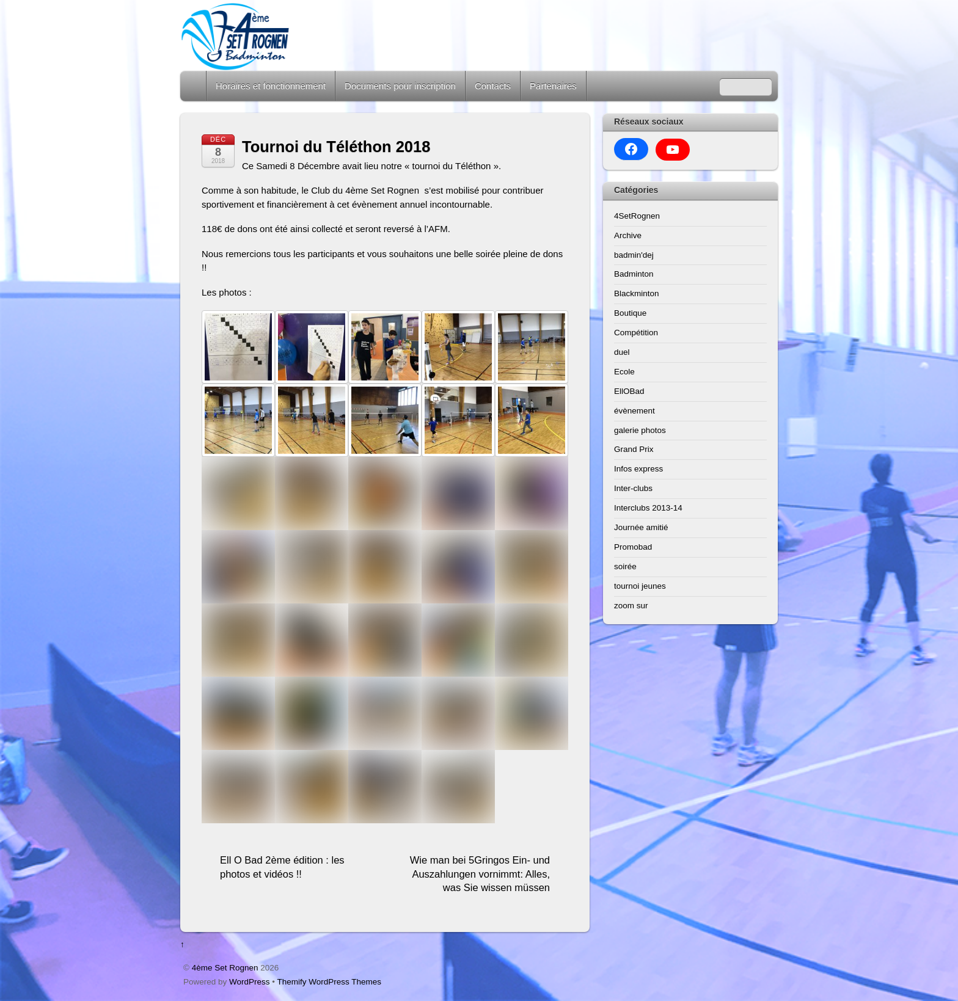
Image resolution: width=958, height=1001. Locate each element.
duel (622, 352)
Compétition (636, 332)
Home (194, 86)
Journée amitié (641, 527)
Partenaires (553, 86)
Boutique (630, 313)
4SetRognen (637, 215)
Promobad (633, 546)
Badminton (634, 273)
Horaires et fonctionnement (271, 86)
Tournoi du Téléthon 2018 (336, 146)
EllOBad (629, 391)
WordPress (249, 981)
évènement (634, 410)
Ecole (624, 371)
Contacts (493, 86)
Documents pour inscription (400, 86)
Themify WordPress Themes (329, 981)
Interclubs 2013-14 (648, 507)
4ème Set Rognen (225, 967)
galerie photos (640, 430)
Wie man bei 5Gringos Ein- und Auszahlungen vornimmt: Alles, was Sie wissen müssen (480, 873)
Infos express (638, 468)
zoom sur (631, 605)
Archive (628, 235)
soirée (625, 566)
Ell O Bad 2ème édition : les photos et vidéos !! (282, 866)
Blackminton (636, 293)
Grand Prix (634, 449)
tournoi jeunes (640, 586)
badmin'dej (634, 255)
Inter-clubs (633, 488)
